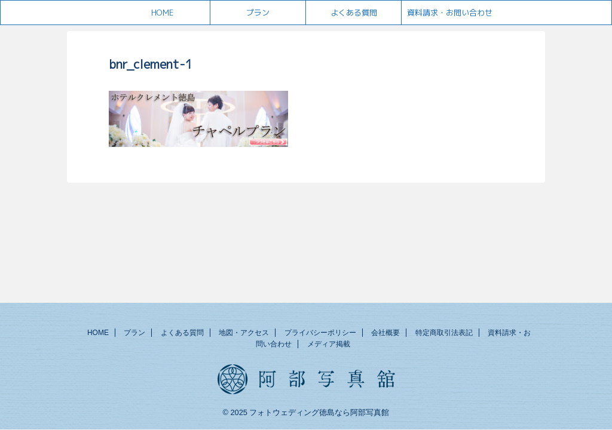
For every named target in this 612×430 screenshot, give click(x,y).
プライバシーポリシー (320, 332)
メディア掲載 (328, 344)
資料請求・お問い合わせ (449, 12)
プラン (258, 12)
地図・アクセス (244, 332)
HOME (162, 12)
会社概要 (385, 332)
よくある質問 (354, 12)
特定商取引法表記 (444, 332)
